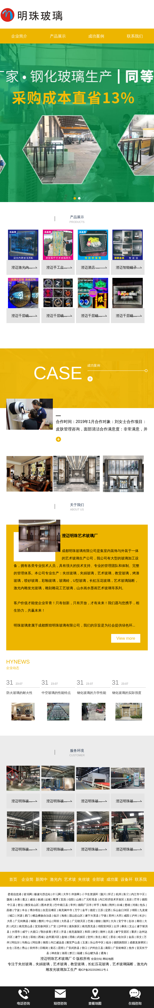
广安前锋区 (120, 947)
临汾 (108, 942)
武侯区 (81, 936)
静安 (95, 931)
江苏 (100, 910)
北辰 (110, 931)
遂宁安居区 (122, 931)
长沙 (142, 915)
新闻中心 (42, 886)
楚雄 (127, 904)
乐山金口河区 (121, 910)
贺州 (90, 936)
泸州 (134, 915)
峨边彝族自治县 (42, 915)
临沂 (56, 915)
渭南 (72, 936)
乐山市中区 (97, 942)
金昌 (131, 936)
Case (57, 373)
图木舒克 (46, 904)
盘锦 (64, 936)
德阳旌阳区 (120, 942)
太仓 (9, 947)
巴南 (90, 921)
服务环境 (77, 753)
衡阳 (45, 942)
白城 (119, 904)
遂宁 (17, 936)
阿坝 (56, 921)
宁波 (17, 910)
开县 (64, 931)
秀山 (24, 947)
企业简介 (19, 36)
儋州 (41, 921)
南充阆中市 (65, 910)
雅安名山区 (32, 904)
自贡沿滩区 (49, 910)
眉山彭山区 (76, 915)
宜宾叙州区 (42, 926)
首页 (13, 879)
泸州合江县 (96, 947)
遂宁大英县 (92, 915)
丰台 (24, 910)
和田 (87, 931)
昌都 (9, 910)
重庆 (134, 931)
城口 (12, 915)
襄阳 (108, 947)
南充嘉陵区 (75, 931)
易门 (27, 915)
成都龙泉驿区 (138, 942)
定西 (108, 910)
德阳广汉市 (85, 904)
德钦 (98, 921)
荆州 (112, 904)
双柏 (33, 936)
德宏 (92, 910)
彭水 (131, 921)
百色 (17, 947)
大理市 (16, 931)
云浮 (116, 926)
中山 (49, 921)
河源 (19, 915)
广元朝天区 (78, 921)
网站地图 (108, 958)
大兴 (113, 921)
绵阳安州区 (105, 926)
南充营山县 (26, 926)
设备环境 (127, 886)
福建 (79, 953)
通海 (103, 953)
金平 (85, 910)
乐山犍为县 (91, 953)
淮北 (98, 936)
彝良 (124, 926)
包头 (142, 904)
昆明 (61, 947)
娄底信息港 (14, 894)
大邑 (9, 921)
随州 (106, 921)
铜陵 (33, 921)
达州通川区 (53, 936)
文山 (132, 926)
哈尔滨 (122, 936)
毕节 (96, 904)
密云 (20, 904)
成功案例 (96, 36)
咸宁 (25, 931)
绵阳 (134, 910)
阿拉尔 (15, 942)
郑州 (111, 915)
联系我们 (135, 36)
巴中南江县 (61, 904)
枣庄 (56, 931)
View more (125, 638)
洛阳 (64, 953)
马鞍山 (26, 942)
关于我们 (77, 507)
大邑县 (65, 921)
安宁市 (122, 921)
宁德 (103, 915)
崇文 (139, 936)
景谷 (113, 936)
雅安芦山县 (73, 942)
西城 (41, 936)
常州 (73, 904)
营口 (84, 947)
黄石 (53, 947)
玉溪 (85, 942)
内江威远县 (57, 942)
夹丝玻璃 (84, 886)
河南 (135, 904)
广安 (53, 926)
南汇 (105, 936)
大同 (119, 915)
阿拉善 (36, 942)
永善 (17, 899)
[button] (75, 198)
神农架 (55, 953)
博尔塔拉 (35, 910)
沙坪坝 (62, 926)
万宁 (77, 910)
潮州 (102, 931)
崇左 (25, 936)
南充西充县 (89, 926)
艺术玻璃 (70, 886)
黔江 (72, 953)
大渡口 (34, 931)
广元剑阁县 (21, 921)
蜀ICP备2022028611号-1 (93, 969)
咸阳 (126, 915)
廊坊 (139, 921)
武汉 (14, 926)
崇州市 (34, 947)
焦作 (131, 947)
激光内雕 (56, 886)
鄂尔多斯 (45, 931)
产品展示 (58, 36)
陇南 (9, 899)
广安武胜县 (72, 947)
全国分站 (96, 958)
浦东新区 (74, 926)
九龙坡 (143, 910)
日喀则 (44, 947)
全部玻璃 (98, 886)
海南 (104, 904)
